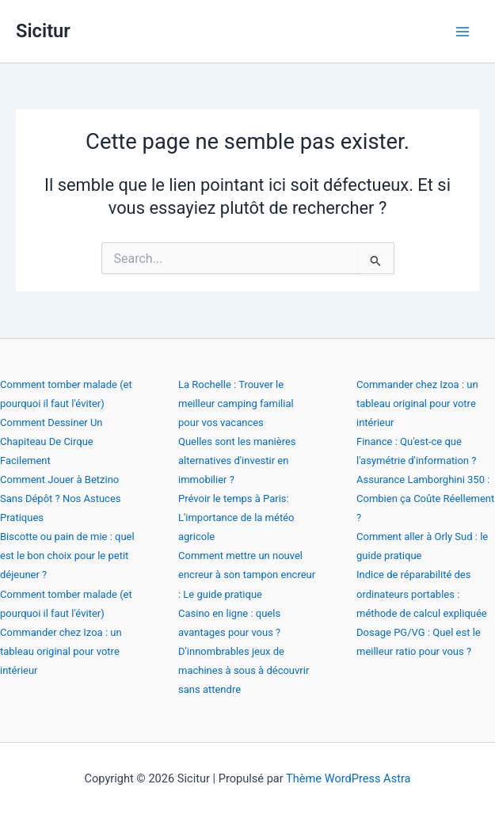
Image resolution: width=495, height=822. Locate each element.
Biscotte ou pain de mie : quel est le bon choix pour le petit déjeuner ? (67, 555)
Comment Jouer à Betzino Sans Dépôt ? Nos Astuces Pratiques (60, 498)
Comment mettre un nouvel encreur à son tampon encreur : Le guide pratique (246, 574)
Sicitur (43, 31)
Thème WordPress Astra (348, 778)
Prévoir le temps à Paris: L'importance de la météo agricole (236, 517)
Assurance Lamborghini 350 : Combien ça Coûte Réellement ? (425, 498)
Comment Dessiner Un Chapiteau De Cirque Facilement (51, 441)
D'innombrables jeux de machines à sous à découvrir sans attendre (243, 670)
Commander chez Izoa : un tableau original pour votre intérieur (61, 651)
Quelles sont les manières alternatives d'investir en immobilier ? (237, 460)
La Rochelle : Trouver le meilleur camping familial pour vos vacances (236, 403)
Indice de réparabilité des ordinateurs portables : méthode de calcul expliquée (421, 593)
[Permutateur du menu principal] (462, 31)
